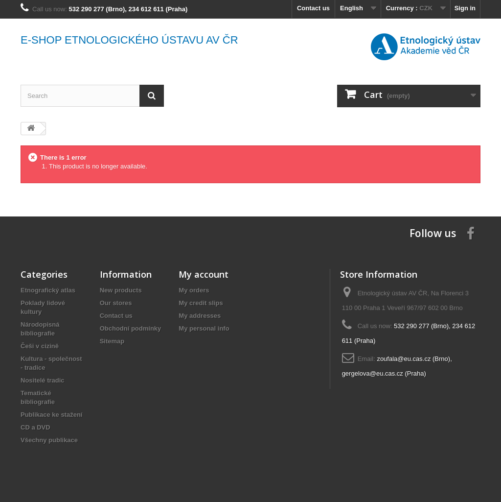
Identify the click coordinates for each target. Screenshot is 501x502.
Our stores (116, 303)
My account (203, 274)
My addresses (200, 315)
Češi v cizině (40, 346)
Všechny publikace (49, 440)
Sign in (465, 8)
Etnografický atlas (48, 290)
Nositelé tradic (43, 380)
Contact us (313, 8)
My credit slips (201, 303)
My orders (194, 290)
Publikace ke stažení (51, 414)
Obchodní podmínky (130, 328)
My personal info (204, 328)
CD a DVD (35, 427)
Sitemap (112, 341)
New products (121, 290)
